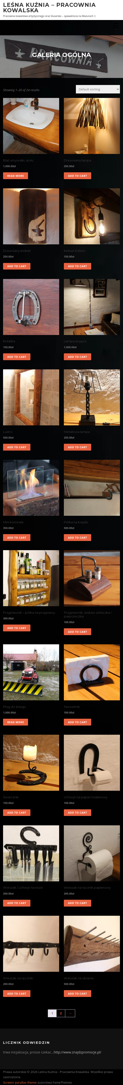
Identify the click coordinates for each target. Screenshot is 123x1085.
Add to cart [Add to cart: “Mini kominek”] (16, 537)
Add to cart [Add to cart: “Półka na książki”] (77, 537)
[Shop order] (98, 89)
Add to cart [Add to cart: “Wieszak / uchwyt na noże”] (16, 903)
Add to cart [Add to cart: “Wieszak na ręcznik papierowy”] (77, 903)
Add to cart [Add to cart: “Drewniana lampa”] (77, 175)
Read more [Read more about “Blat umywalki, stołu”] (15, 175)
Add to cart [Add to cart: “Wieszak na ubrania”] (77, 993)
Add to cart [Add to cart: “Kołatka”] (16, 357)
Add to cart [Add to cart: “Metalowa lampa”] (77, 447)
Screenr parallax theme (20, 1082)
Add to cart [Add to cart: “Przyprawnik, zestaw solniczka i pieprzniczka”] (77, 631)
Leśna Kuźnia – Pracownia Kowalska (49, 8)
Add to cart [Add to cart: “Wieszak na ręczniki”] (16, 993)
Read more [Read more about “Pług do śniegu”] (15, 722)
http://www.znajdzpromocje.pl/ (77, 1052)
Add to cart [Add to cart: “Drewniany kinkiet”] (16, 266)
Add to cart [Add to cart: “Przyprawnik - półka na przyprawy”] (16, 628)
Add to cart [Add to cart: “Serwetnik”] (77, 722)
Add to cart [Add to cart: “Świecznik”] (16, 812)
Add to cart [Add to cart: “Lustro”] (16, 447)
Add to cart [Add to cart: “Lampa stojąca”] (77, 357)
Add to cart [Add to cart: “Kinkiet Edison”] (77, 266)
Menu (116, 25)
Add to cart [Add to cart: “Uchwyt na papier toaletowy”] (77, 812)
